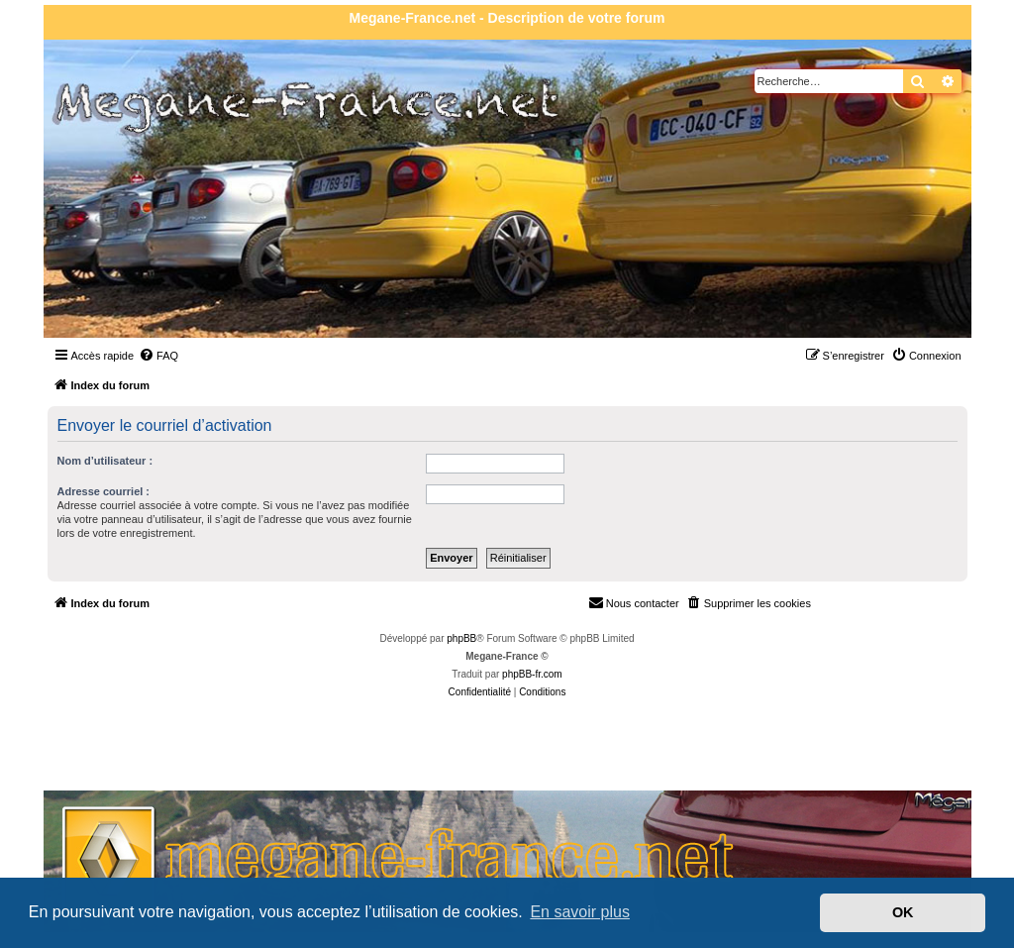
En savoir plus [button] (580, 911)
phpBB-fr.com (532, 674)
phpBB (461, 638)
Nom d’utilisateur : (105, 461)
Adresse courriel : (104, 491)
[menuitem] (158, 356)
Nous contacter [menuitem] (633, 602)
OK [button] (903, 912)
